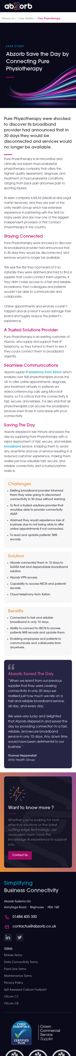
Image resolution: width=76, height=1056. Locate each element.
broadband (12, 446)
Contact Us (20, 855)
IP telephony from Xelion (44, 372)
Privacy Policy (13, 983)
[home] (16, 5)
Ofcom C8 (11, 1003)
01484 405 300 (25, 917)
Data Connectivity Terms (21, 962)
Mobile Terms (13, 955)
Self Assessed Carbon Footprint (25, 989)
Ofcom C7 (11, 996)
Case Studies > (27, 18)
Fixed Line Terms (15, 969)
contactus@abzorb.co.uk (34, 926)
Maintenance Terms (18, 976)
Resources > (9, 18)
